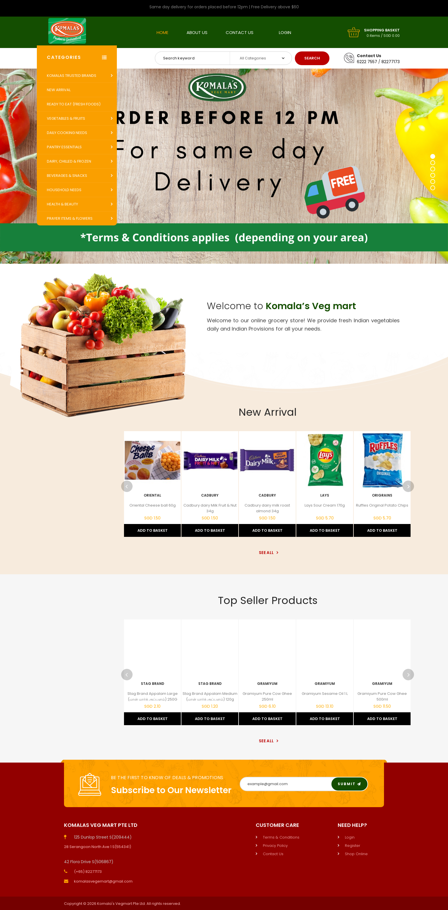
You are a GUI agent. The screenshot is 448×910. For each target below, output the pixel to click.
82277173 (390, 62)
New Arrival (59, 90)
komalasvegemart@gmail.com (103, 881)
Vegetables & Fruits (66, 118)
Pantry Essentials (64, 147)
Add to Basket (152, 530)
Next (408, 486)
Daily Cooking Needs (67, 132)
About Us (197, 32)
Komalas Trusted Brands (71, 75)
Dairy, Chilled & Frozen (69, 161)
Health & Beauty (62, 204)
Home (162, 32)
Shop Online (356, 854)
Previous (127, 486)
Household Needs (64, 190)
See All (267, 552)
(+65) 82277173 (88, 871)
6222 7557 (367, 62)
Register (352, 845)
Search (312, 58)
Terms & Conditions (281, 837)
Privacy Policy (275, 845)
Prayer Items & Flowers (70, 218)
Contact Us (239, 32)
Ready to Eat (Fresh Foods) (74, 104)
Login (285, 32)
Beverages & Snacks (67, 175)
